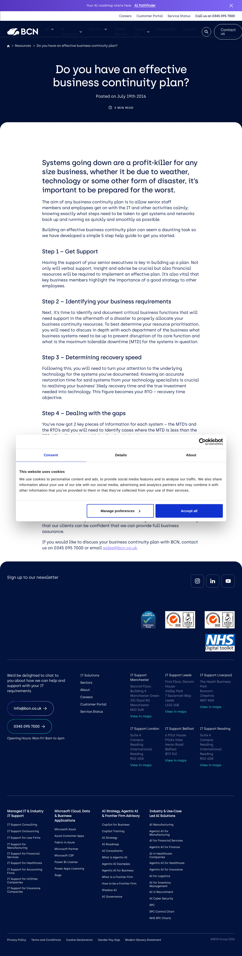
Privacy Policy (16, 940)
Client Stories (120, 31)
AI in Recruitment (161, 892)
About (85, 690)
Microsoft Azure (65, 829)
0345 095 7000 (29, 726)
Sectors (98, 29)
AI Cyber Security (161, 898)
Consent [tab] (51, 455)
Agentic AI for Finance (164, 847)
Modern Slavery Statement (143, 940)
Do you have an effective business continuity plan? (76, 46)
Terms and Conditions (46, 940)
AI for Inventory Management (160, 884)
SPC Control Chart (161, 911)
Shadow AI (109, 890)
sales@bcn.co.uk (120, 547)
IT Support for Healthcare (24, 863)
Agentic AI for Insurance (166, 869)
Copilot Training (113, 831)
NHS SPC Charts (160, 918)
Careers (125, 16)
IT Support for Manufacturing (17, 846)
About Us (142, 31)
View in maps (141, 716)
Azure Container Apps (69, 835)
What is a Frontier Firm (117, 877)
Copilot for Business (116, 824)
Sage (57, 875)
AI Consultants (112, 850)
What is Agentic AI (114, 857)
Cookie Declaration (79, 940)
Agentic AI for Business (118, 870)
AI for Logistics (159, 876)
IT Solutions (71, 31)
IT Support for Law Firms (23, 837)
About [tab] (191, 455)
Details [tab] (121, 455)
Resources (166, 29)
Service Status (179, 16)
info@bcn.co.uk (30, 708)
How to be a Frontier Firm (119, 883)
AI (50, 29)
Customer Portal (150, 16)
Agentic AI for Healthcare (166, 863)
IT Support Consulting (22, 824)
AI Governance (112, 896)
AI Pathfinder (144, 5)
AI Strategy (109, 837)
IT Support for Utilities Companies (22, 880)
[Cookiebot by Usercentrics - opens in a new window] (202, 441)
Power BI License (66, 862)
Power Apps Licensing (69, 868)
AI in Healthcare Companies (160, 855)
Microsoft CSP (64, 855)
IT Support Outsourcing (23, 831)
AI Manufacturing (161, 824)
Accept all (189, 511)
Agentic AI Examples (116, 864)
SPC (152, 905)
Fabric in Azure (64, 842)
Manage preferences (120, 511)
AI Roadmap (110, 844)
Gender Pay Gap (109, 940)
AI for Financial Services (166, 840)
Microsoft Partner (66, 849)
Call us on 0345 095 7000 (215, 16)
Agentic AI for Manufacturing (159, 833)
